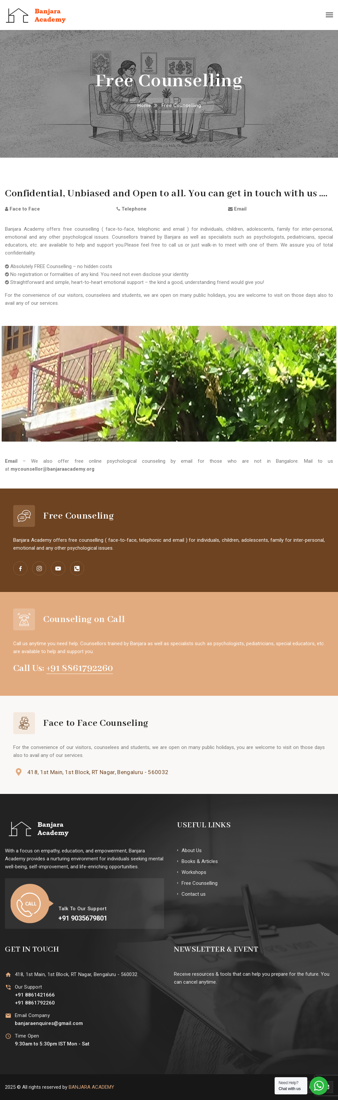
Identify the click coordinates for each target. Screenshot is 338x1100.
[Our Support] (8, 987)
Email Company (32, 1015)
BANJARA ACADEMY (91, 1087)
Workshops (194, 872)
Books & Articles (200, 861)
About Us (192, 850)
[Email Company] (8, 1015)
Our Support (28, 987)
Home (144, 105)
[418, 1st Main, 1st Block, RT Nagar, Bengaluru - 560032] (18, 771)
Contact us (194, 894)
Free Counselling (200, 883)
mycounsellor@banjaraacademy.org (52, 469)
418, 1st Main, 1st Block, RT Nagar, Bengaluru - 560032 (97, 772)
